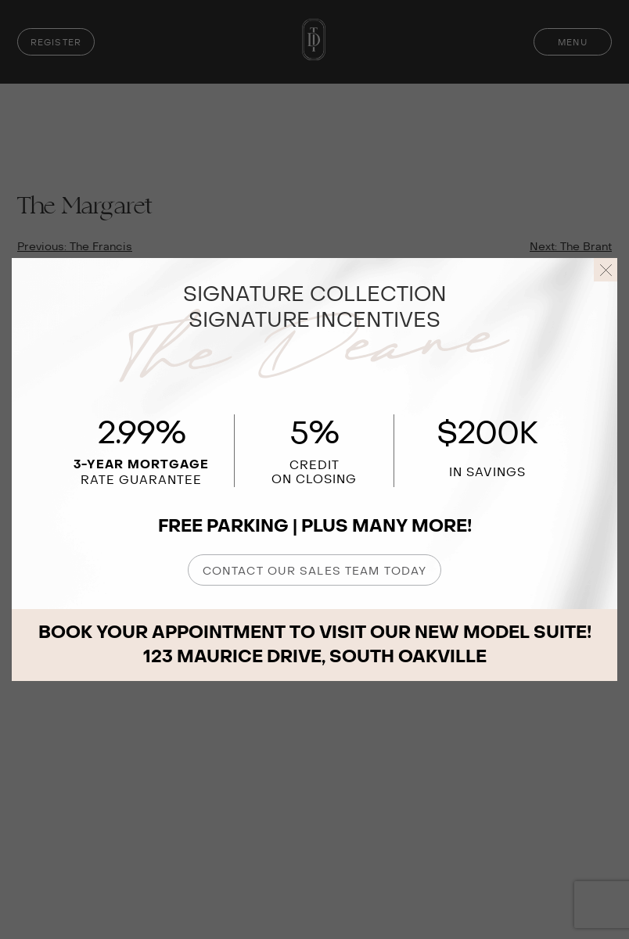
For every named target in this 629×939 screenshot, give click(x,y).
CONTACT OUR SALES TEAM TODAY (314, 571)
